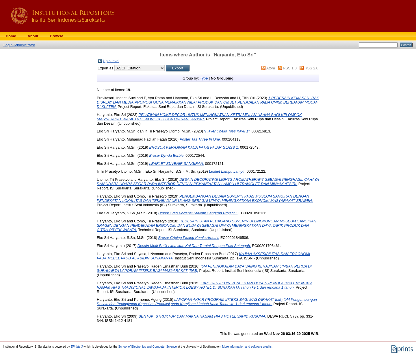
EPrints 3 (77, 346)
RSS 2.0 (311, 68)
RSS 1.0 (290, 68)
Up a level (111, 61)
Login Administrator (19, 45)
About (33, 36)
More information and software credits (247, 346)
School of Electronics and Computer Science (147, 346)
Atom (270, 68)
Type (204, 78)
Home (11, 36)
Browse (56, 36)
